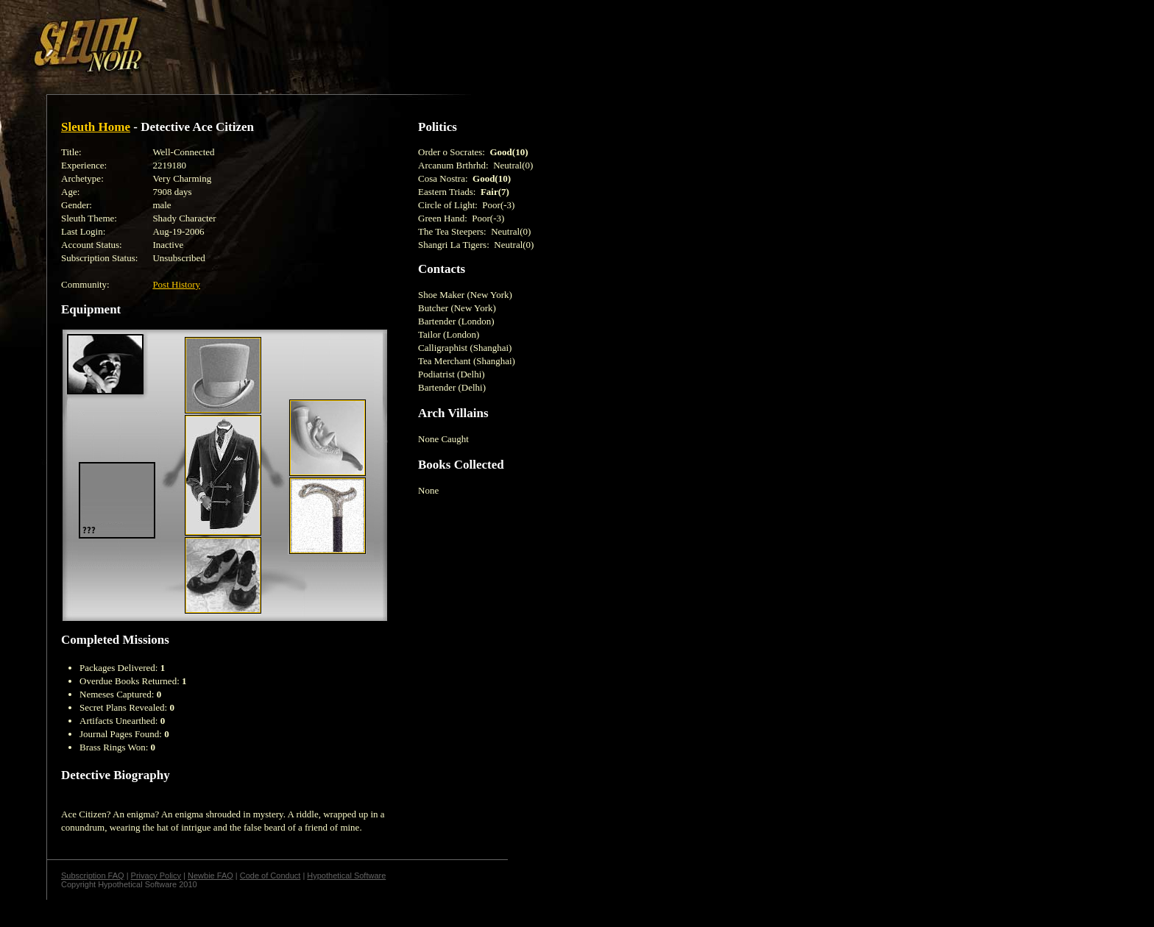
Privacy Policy (156, 875)
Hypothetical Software (346, 875)
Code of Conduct (270, 875)
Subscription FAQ (92, 875)
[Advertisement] (255, 39)
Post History (176, 284)
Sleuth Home (95, 127)
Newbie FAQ (210, 875)
